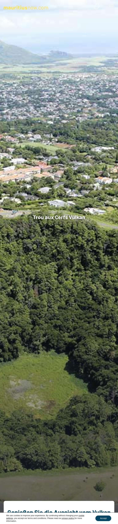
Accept (103, 518)
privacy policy (68, 518)
